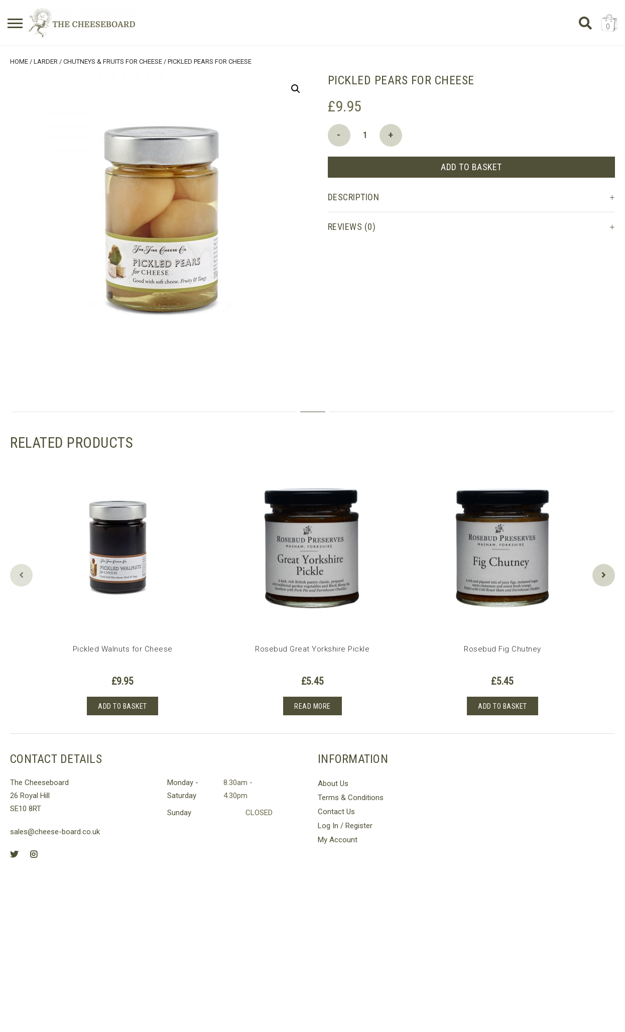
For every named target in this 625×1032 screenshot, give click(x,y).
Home (19, 59)
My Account (337, 837)
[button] (296, 86)
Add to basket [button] (122, 704)
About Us (333, 781)
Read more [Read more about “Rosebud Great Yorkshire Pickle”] (312, 704)
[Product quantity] (365, 132)
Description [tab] (354, 194)
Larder (46, 59)
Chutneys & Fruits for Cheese (112, 59)
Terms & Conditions (351, 795)
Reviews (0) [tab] (352, 224)
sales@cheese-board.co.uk (55, 829)
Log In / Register (345, 823)
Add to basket (471, 164)
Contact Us (336, 809)
